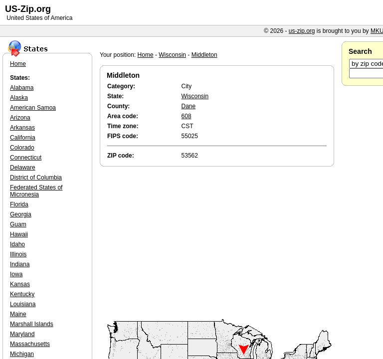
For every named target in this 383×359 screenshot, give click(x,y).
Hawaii (19, 234)
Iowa (16, 274)
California (22, 137)
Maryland (22, 334)
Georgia (20, 214)
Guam (18, 224)
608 (187, 116)
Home (146, 54)
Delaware (22, 167)
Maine (18, 314)
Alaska (19, 97)
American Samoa (33, 107)
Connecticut (25, 157)
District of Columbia (36, 177)
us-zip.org (302, 30)
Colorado (22, 147)
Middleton (204, 54)
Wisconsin (172, 54)
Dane (189, 106)
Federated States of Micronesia (36, 191)
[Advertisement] (219, 243)
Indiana (19, 264)
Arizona (20, 117)
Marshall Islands (31, 324)
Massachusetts (30, 344)
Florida (19, 204)
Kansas (20, 284)
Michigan (22, 354)
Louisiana (22, 304)
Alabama (21, 87)
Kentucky (22, 294)
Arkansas (22, 127)
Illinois (18, 254)
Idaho (17, 244)
